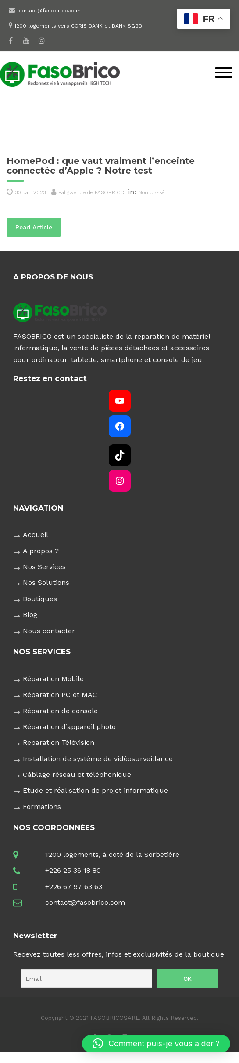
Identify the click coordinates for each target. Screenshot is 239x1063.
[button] (156, 1043)
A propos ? (41, 551)
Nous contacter (49, 631)
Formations (42, 806)
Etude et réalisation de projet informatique (95, 790)
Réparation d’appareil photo (69, 726)
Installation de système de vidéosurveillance (98, 759)
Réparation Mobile (53, 679)
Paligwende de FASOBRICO (91, 192)
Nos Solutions (46, 582)
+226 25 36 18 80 (73, 870)
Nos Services (44, 566)
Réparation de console (60, 711)
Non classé (151, 192)
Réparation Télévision (58, 742)
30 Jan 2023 (30, 192)
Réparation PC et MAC (60, 694)
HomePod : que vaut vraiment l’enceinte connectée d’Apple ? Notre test (101, 166)
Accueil (35, 534)
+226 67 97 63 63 (73, 886)
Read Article (38, 227)
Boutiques (40, 599)
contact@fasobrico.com (49, 10)
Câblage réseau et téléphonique (77, 774)
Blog (30, 614)
